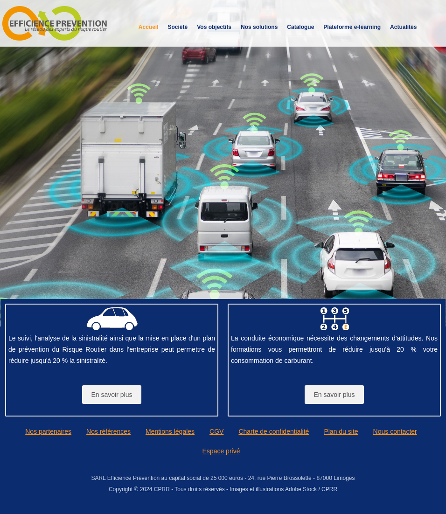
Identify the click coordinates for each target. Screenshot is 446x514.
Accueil (149, 27)
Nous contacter (395, 431)
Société (178, 27)
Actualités (403, 27)
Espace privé (221, 451)
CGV (216, 431)
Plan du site (341, 431)
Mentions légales (170, 431)
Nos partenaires (48, 431)
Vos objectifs (214, 27)
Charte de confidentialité (273, 431)
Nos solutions (259, 27)
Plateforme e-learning (352, 27)
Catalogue (300, 27)
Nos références (108, 431)
